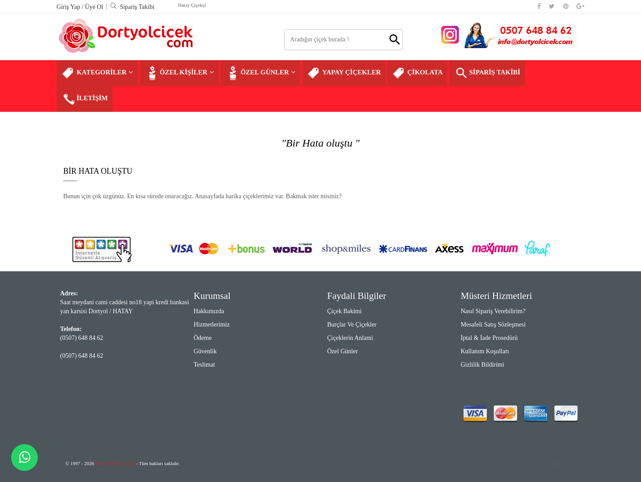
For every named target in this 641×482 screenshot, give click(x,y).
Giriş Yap (69, 7)
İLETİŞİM (84, 99)
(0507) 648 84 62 (81, 338)
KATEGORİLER (97, 73)
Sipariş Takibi (132, 7)
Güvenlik (205, 351)
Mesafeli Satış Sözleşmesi (493, 324)
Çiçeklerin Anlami (350, 338)
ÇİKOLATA (417, 73)
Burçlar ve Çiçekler (352, 324)
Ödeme (202, 338)
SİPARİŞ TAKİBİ (487, 73)
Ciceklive (565, 463)
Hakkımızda (209, 311)
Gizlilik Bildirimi (482, 364)
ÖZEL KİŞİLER (179, 73)
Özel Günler (342, 351)
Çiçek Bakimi (344, 311)
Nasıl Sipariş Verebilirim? (493, 311)
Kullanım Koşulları (485, 351)
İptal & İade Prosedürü (489, 338)
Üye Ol (94, 7)
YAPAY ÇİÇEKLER (344, 73)
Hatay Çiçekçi (192, 5)
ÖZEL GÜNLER (260, 73)
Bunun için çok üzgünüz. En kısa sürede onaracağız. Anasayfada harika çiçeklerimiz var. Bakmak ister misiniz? (202, 196)
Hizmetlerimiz (212, 324)
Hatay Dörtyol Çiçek (115, 463)
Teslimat (204, 364)
